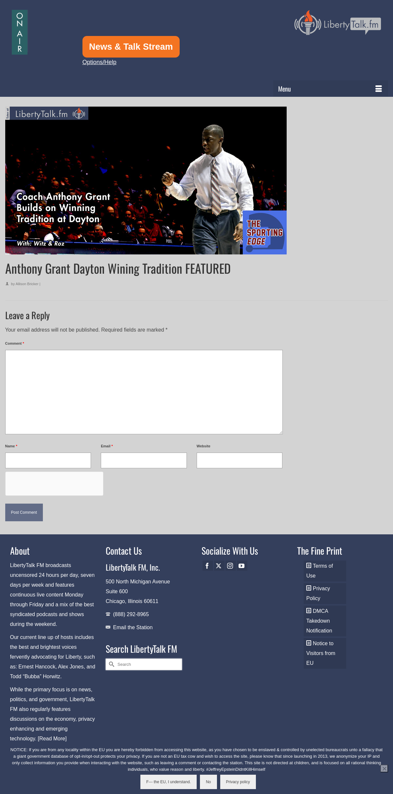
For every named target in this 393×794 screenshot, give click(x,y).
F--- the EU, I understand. (168, 782)
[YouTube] (242, 566)
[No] (384, 768)
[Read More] (52, 738)
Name (11, 446)
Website (203, 446)
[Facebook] (208, 566)
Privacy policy (238, 782)
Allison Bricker (27, 284)
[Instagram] (230, 566)
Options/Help (99, 62)
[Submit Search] (111, 664)
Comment (14, 343)
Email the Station (132, 627)
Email (107, 446)
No (208, 782)
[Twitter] (219, 566)
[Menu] (330, 88)
